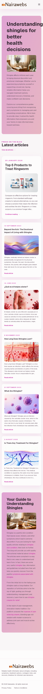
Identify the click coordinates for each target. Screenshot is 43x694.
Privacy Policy (6, 688)
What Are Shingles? (13, 391)
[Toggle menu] (39, 4)
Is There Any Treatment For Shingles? (21, 443)
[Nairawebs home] (19, 4)
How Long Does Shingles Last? (18, 339)
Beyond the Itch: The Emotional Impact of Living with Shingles (18, 231)
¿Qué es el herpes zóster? (16, 287)
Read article (8, 273)
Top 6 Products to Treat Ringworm (18, 167)
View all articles (8, 150)
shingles (32, 553)
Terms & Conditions (20, 688)
